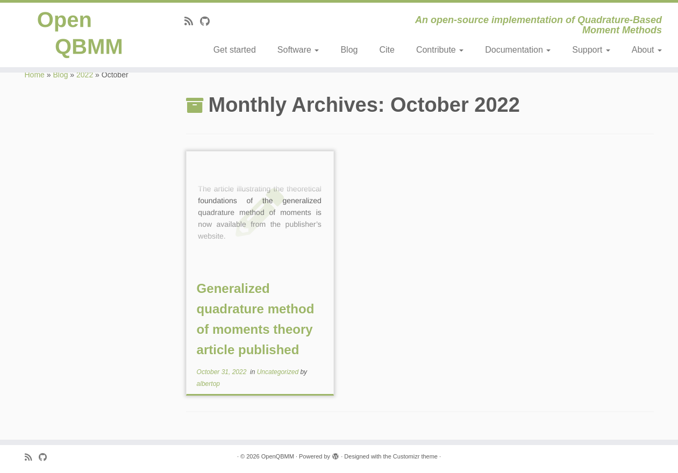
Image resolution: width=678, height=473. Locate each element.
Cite (386, 49)
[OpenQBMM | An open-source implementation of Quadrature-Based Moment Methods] (78, 35)
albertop (208, 384)
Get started (234, 49)
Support (591, 49)
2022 (84, 74)
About (647, 49)
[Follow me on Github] (208, 21)
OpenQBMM (277, 456)
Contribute (439, 49)
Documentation (518, 49)
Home (35, 74)
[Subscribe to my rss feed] (192, 21)
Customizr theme (415, 456)
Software (298, 49)
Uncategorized (279, 372)
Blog (349, 49)
